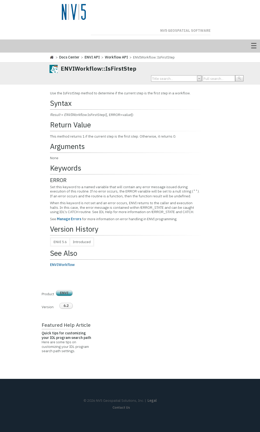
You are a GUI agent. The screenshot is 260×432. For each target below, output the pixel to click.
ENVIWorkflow (62, 264)
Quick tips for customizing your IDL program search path (66, 335)
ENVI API (92, 57)
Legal (152, 400)
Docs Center (69, 57)
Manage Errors (69, 219)
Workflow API (116, 57)
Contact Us (121, 407)
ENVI (64, 293)
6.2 (66, 305)
